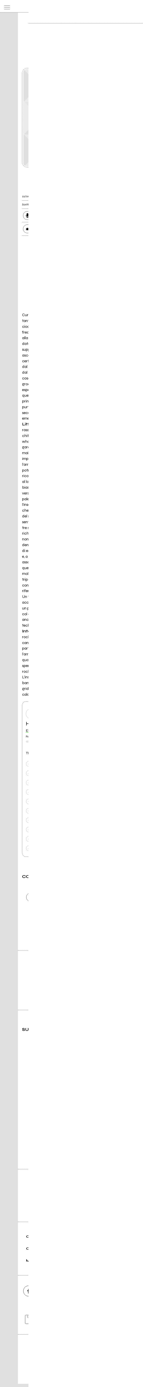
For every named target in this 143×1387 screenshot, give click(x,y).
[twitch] (93, 1294)
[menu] (6, 6)
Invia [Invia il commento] (56, 929)
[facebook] (28, 1294)
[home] (62, 6)
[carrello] (121, 6)
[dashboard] (137, 6)
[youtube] (71, 1294)
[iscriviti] (110, 1322)
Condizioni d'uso (62, 1370)
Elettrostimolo (37, 731)
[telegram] (114, 1294)
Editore (72, 1351)
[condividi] (117, 194)
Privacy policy (82, 1370)
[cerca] (129, 6)
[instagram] (50, 1294)
